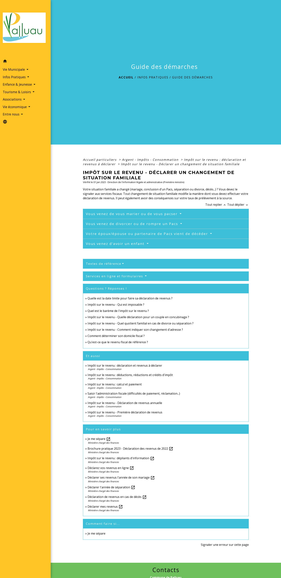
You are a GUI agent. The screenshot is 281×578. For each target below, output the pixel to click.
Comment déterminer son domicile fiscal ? (116, 336)
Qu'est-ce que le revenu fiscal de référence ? (118, 342)
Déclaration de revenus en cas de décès (117, 497)
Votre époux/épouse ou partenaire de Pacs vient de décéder (147, 233)
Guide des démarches (192, 77)
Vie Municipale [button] (14, 69)
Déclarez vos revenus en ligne (111, 468)
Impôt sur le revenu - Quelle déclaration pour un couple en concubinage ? (138, 317)
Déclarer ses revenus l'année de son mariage (121, 477)
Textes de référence (103, 263)
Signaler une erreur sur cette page (225, 545)
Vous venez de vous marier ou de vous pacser (132, 213)
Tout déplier (238, 205)
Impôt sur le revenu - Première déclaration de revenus (125, 412)
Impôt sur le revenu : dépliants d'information (121, 458)
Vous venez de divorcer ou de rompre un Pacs (132, 223)
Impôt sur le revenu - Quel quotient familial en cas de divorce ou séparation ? (140, 323)
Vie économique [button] (15, 107)
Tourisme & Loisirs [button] (17, 92)
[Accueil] (25, 29)
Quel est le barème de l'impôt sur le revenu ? (118, 311)
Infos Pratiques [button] (15, 77)
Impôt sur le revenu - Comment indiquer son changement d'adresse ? (135, 330)
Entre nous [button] (11, 114)
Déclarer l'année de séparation (111, 487)
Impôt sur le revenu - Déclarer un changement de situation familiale (180, 164)
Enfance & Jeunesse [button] (18, 84)
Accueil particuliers (100, 160)
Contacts (165, 569)
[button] (25, 62)
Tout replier (216, 205)
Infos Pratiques (152, 77)
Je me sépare (99, 439)
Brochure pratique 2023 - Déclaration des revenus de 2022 (130, 449)
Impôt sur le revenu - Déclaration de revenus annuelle (125, 403)
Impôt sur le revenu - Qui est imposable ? (116, 305)
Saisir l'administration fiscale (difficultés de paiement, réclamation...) (134, 393)
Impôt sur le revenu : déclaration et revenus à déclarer (125, 365)
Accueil (126, 77)
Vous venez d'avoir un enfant (116, 243)
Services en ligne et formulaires (115, 276)
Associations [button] (12, 99)
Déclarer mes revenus (105, 507)
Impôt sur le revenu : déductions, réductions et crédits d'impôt (130, 375)
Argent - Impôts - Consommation (151, 160)
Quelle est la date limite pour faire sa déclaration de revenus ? (130, 298)
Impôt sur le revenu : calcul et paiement (115, 384)
